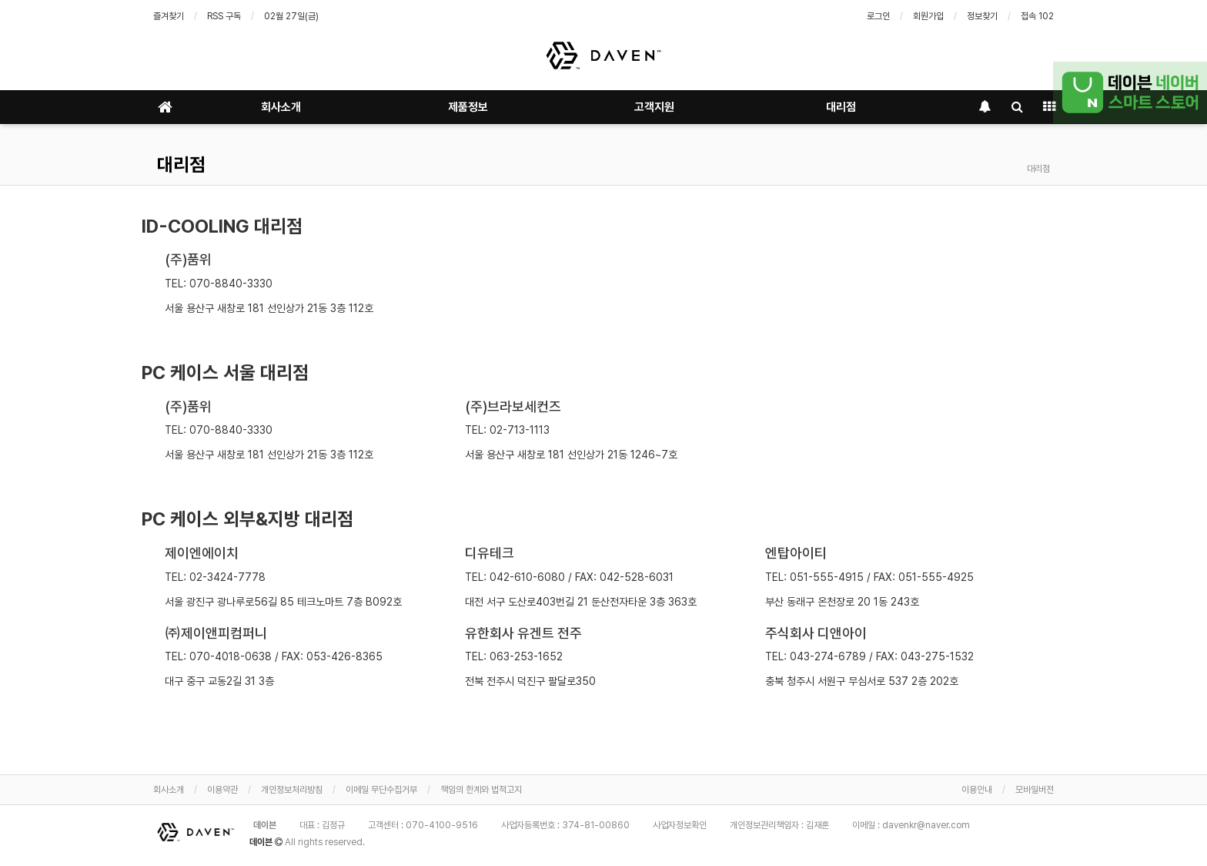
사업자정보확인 (680, 825)
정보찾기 (982, 16)
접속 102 (1037, 16)
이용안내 (976, 789)
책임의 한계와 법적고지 (481, 789)
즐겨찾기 (168, 16)
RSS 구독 (224, 16)
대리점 (841, 107)
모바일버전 (1034, 789)
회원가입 (928, 16)
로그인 (878, 16)
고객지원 (654, 107)
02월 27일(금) (291, 16)
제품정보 (468, 107)
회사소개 (281, 107)
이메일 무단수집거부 (381, 789)
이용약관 (222, 789)
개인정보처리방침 (292, 789)
